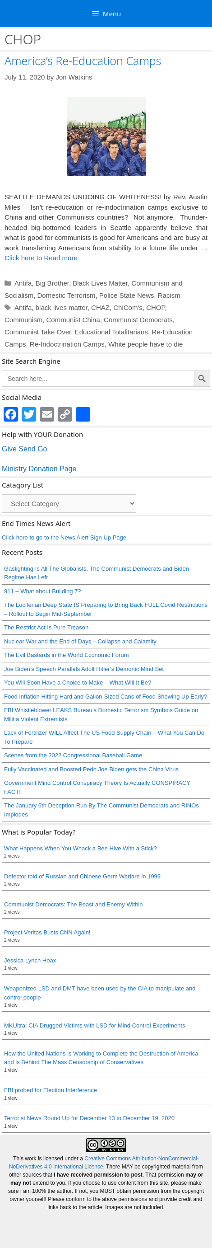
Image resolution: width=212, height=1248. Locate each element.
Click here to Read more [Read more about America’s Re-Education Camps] (41, 258)
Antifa (23, 283)
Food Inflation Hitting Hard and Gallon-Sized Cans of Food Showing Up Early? (105, 696)
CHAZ (100, 307)
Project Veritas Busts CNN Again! (47, 932)
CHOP (155, 307)
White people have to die (145, 344)
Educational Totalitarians (111, 332)
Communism (23, 320)
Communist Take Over (38, 332)
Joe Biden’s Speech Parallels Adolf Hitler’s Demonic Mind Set (84, 669)
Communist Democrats (138, 320)
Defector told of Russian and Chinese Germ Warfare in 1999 (82, 876)
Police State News (126, 295)
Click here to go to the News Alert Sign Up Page (64, 537)
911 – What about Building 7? (42, 591)
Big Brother (52, 283)
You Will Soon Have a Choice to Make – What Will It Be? (77, 682)
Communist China (73, 320)
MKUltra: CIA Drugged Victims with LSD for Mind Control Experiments (94, 1025)
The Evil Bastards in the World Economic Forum (66, 655)
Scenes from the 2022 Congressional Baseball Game (73, 755)
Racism (169, 295)
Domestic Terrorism (66, 295)
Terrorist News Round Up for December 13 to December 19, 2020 (89, 1118)
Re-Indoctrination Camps (67, 344)
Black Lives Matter (100, 283)
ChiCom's (128, 307)
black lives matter (62, 307)
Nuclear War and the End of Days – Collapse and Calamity (80, 641)
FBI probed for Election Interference (50, 1090)
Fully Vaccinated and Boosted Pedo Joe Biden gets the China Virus (91, 769)
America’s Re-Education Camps (83, 60)
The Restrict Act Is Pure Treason (46, 627)
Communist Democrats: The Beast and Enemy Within (73, 904)
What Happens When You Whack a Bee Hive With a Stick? (80, 848)
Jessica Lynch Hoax (30, 960)
